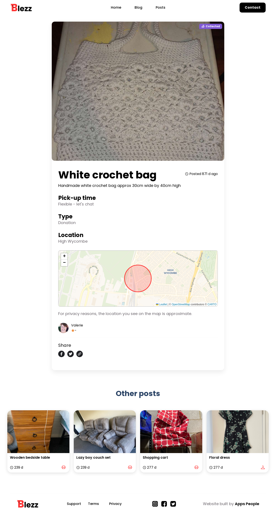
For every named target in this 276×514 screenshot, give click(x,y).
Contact (252, 7)
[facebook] (61, 354)
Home (116, 7)
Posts (160, 7)
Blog (138, 7)
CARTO (211, 304)
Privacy (115, 503)
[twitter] (70, 354)
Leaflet (161, 304)
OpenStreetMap (181, 304)
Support (74, 503)
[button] (64, 256)
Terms (93, 503)
